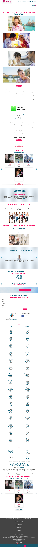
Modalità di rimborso (19, 277)
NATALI (19, 164)
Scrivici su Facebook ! (21, 467)
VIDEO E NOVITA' (18, 513)
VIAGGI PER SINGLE (22, 513)
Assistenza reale (19, 278)
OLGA (28, 164)
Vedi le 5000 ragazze (19, 509)
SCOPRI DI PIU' (19, 86)
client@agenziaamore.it (14, 318)
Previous (1, 169)
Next (36, 169)
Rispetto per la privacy (19, 276)
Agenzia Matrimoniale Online (20, 114)
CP (10, 513)
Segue (24, 198)
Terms (17, 309)
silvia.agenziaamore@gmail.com (19, 118)
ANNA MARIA (19, 178)
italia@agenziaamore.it (19, 525)
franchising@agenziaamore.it (14, 319)
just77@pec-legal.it (19, 530)
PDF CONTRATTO (13, 513)
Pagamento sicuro (19, 275)
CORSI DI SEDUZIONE (28, 513)
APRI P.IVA (8, 513)
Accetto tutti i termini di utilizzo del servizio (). (11, 309)
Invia (25, 309)
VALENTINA (9, 164)
